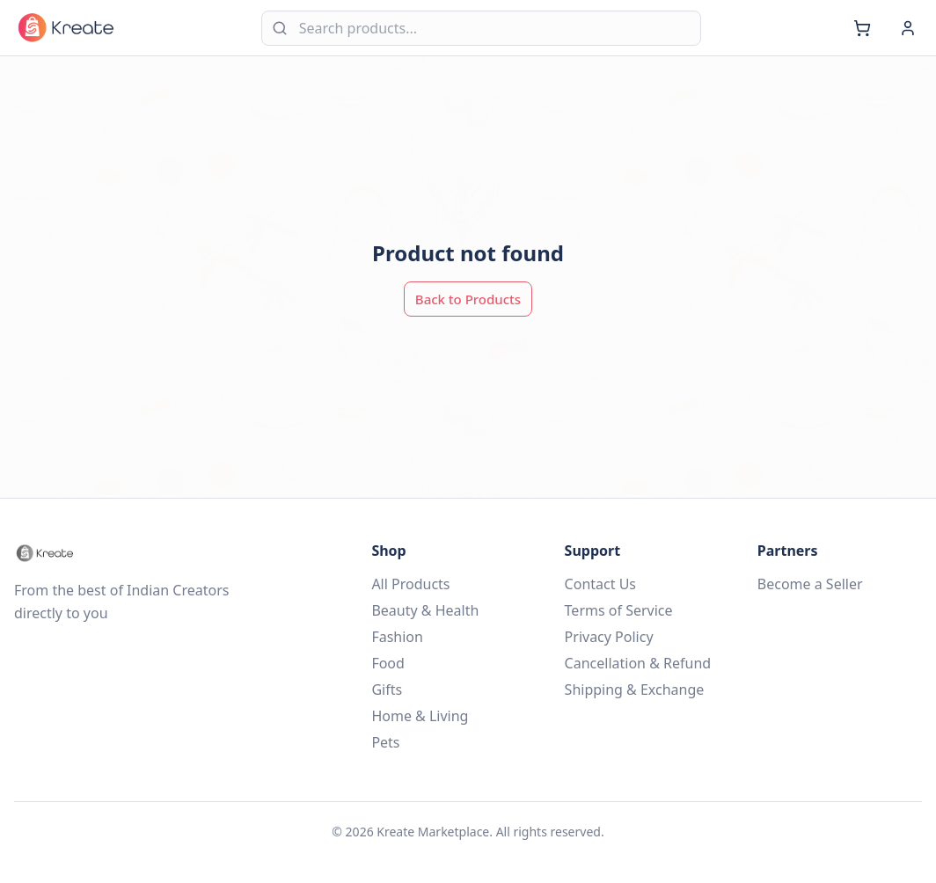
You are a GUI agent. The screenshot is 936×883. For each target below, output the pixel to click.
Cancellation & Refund (638, 663)
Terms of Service (619, 610)
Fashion (397, 636)
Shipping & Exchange (635, 689)
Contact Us (600, 584)
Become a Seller (810, 584)
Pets (385, 742)
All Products (410, 584)
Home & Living (419, 716)
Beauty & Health (425, 610)
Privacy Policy (609, 636)
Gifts (386, 689)
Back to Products (468, 299)
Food (388, 663)
